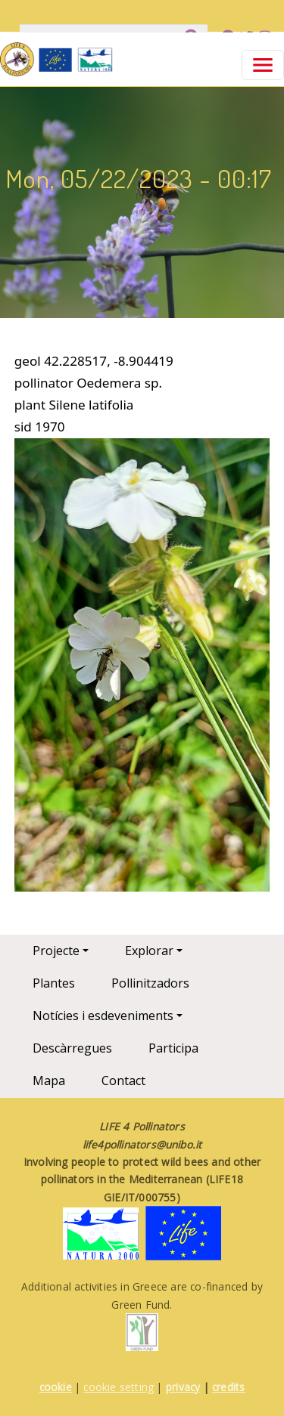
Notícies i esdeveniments (103, 1015)
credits (228, 1387)
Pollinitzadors (150, 983)
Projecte (56, 950)
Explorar (149, 950)
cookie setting (118, 1387)
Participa (173, 1048)
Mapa (49, 1080)
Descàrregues (72, 1048)
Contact (123, 1080)
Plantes (54, 983)
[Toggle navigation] (263, 65)
